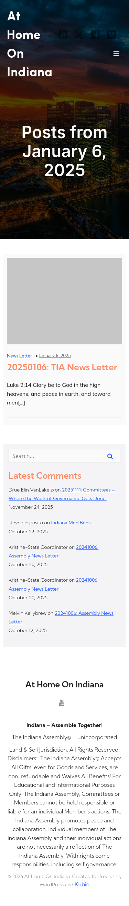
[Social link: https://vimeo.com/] (114, 34)
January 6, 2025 (55, 355)
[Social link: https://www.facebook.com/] (98, 34)
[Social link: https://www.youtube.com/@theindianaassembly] (65, 34)
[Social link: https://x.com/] (82, 34)
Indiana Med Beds (71, 522)
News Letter (19, 356)
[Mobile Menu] (116, 53)
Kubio (82, 884)
